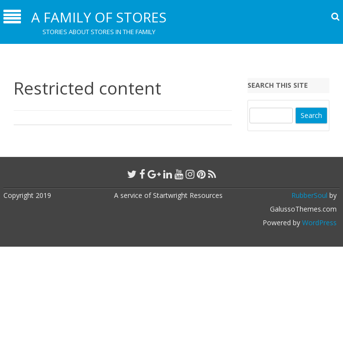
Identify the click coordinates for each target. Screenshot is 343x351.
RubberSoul (309, 195)
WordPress (318, 222)
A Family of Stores (99, 17)
